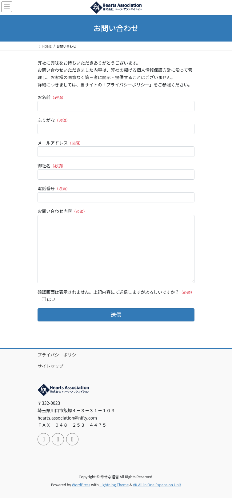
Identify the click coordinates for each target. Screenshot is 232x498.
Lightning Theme (114, 484)
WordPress (81, 484)
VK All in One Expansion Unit (157, 484)
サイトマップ (50, 366)
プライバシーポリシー (59, 355)
